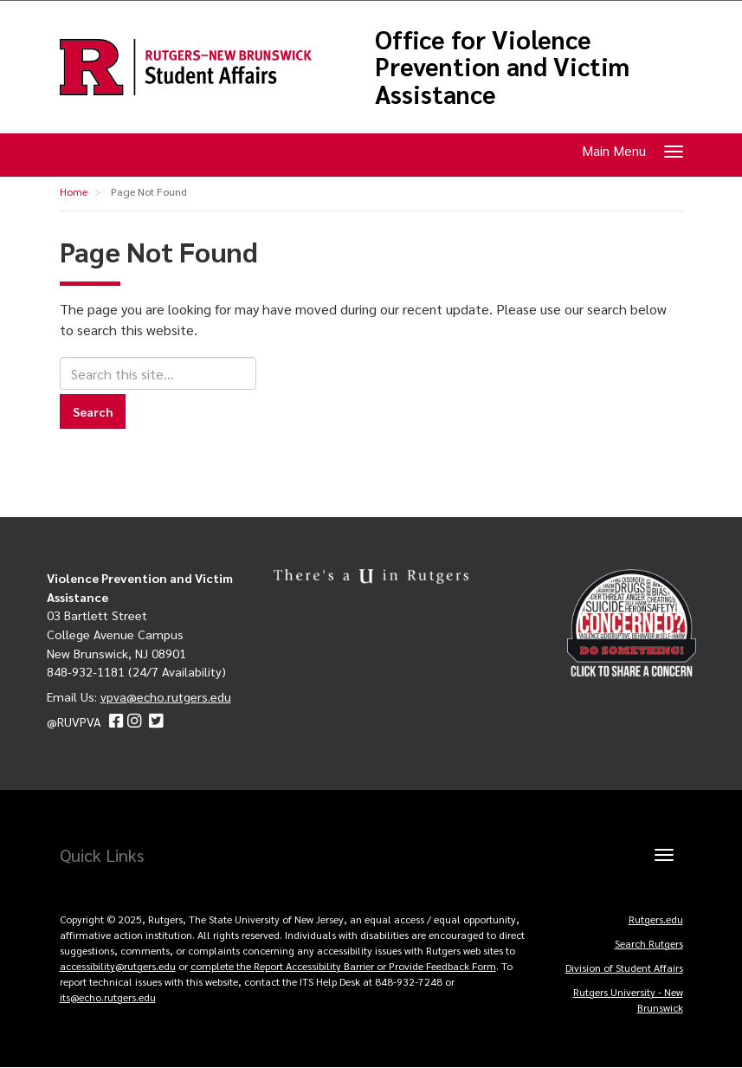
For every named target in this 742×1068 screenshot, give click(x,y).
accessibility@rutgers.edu (118, 966)
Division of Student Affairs (624, 967)
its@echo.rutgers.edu (108, 997)
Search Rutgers (649, 943)
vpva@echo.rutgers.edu (165, 696)
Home (73, 191)
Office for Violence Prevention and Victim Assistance (502, 67)
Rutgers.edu (656, 919)
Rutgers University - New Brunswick (628, 999)
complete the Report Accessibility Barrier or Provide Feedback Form (343, 966)
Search (93, 411)
